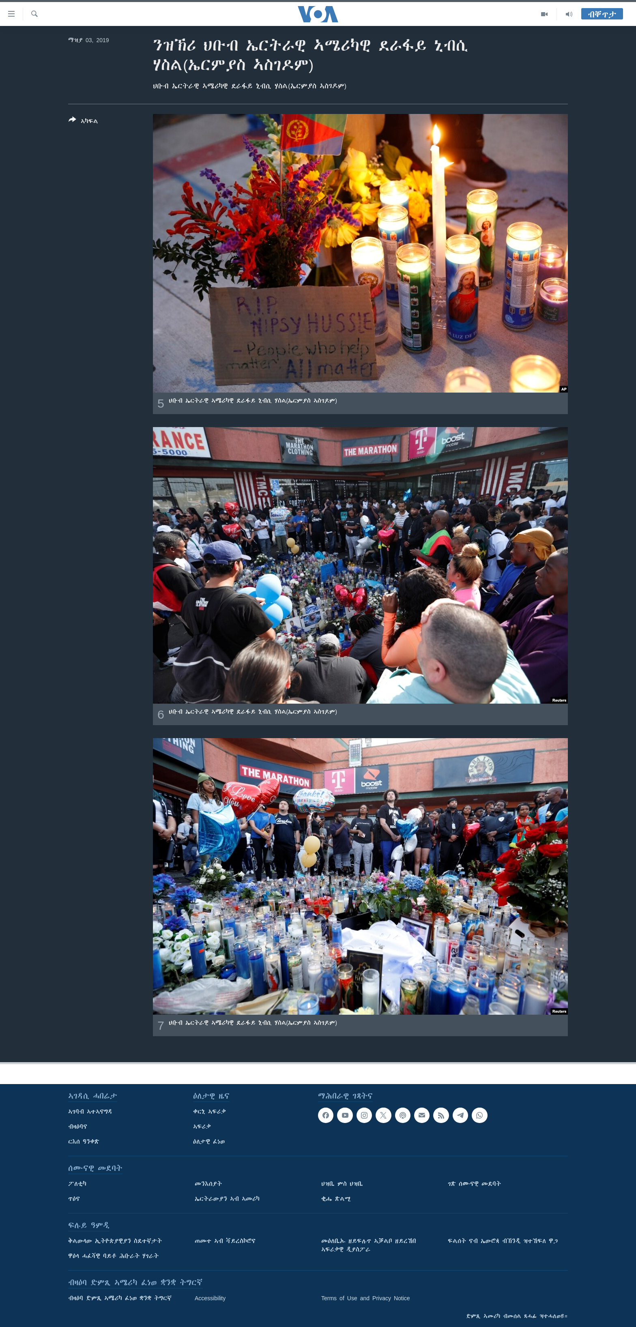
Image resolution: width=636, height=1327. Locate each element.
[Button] (83, 122)
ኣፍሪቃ (202, 1126)
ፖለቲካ (77, 1183)
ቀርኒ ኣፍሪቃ (209, 1111)
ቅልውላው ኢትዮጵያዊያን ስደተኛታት (115, 1241)
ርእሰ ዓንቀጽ (83, 1141)
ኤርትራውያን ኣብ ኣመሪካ (227, 1198)
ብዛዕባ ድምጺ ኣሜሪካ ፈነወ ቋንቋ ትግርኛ (120, 1298)
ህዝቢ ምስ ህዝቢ (342, 1183)
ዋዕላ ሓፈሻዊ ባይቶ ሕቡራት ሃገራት (113, 1256)
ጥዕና (74, 1198)
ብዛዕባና (77, 1126)
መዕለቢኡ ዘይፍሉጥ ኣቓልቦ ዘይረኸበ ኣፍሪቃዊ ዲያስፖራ (368, 1245)
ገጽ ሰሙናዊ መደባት (474, 1183)
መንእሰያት (208, 1183)
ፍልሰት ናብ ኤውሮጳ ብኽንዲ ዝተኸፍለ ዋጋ (503, 1241)
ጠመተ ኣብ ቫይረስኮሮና (225, 1241)
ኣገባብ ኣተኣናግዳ (90, 1111)
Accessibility (210, 1298)
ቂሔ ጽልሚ (336, 1198)
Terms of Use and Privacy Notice (365, 1298)
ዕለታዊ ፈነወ (209, 1141)
